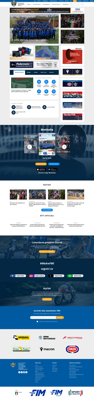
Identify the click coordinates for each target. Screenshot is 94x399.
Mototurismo (36, 4)
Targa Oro (39, 94)
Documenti (79, 0)
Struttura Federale (38, 369)
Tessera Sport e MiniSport (74, 369)
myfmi (75, 0)
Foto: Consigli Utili (53, 95)
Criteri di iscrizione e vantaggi (39, 85)
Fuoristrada (32, 201)
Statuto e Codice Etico (39, 368)
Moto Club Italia (72, 368)
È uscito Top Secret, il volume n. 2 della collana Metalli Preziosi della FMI (21, 90)
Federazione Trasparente (40, 376)
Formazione (65, 4)
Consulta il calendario (47, 251)
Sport (28, 4)
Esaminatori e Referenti (46, 95)
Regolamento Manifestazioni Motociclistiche (19, 107)
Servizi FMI (67, 0)
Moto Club (61, 0)
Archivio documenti (73, 377)
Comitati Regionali (53, 0)
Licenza (36, 72)
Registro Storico (19, 72)
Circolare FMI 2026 (51, 107)
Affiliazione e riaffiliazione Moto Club (76, 374)
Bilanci (36, 371)
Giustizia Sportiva (38, 377)
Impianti (51, 72)
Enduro (72, 34)
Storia (36, 365)
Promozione (46, 4)
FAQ (70, 0)
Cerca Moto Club (72, 376)
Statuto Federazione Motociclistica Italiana (36, 107)
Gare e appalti (38, 379)
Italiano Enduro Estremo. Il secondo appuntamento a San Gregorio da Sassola (72, 37)
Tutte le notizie (47, 210)
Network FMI (85, 0)
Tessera (29, 72)
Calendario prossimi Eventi (47, 242)
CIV (72, 19)
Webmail (91, 0)
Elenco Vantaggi (72, 372)
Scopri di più (47, 299)
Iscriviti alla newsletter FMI (47, 310)
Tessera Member (72, 365)
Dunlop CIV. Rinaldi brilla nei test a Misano (72, 21)
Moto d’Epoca (55, 368)
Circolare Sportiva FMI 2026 (20, 112)
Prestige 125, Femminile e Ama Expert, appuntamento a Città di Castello (37, 204)
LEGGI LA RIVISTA (41, 164)
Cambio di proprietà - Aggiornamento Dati (54, 86)
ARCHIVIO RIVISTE (53, 164)
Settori (39, 0)
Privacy (36, 382)
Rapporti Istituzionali (39, 372)
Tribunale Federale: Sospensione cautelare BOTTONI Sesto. (18, 225)
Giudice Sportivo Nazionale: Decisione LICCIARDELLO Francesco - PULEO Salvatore (56, 226)
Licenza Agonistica (72, 371)
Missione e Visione (38, 366)
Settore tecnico (55, 4)
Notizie (36, 380)
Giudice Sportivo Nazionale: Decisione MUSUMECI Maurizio (37, 225)
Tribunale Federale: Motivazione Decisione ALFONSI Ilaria (75, 225)
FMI (34, 0)
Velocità (53, 366)
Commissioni (45, 0)
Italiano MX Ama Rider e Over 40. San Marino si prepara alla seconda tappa (75, 204)
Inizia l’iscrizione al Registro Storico (46, 85)
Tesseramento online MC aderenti (75, 366)
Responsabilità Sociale (39, 374)
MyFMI (47, 288)
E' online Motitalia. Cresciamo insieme (29, 40)
